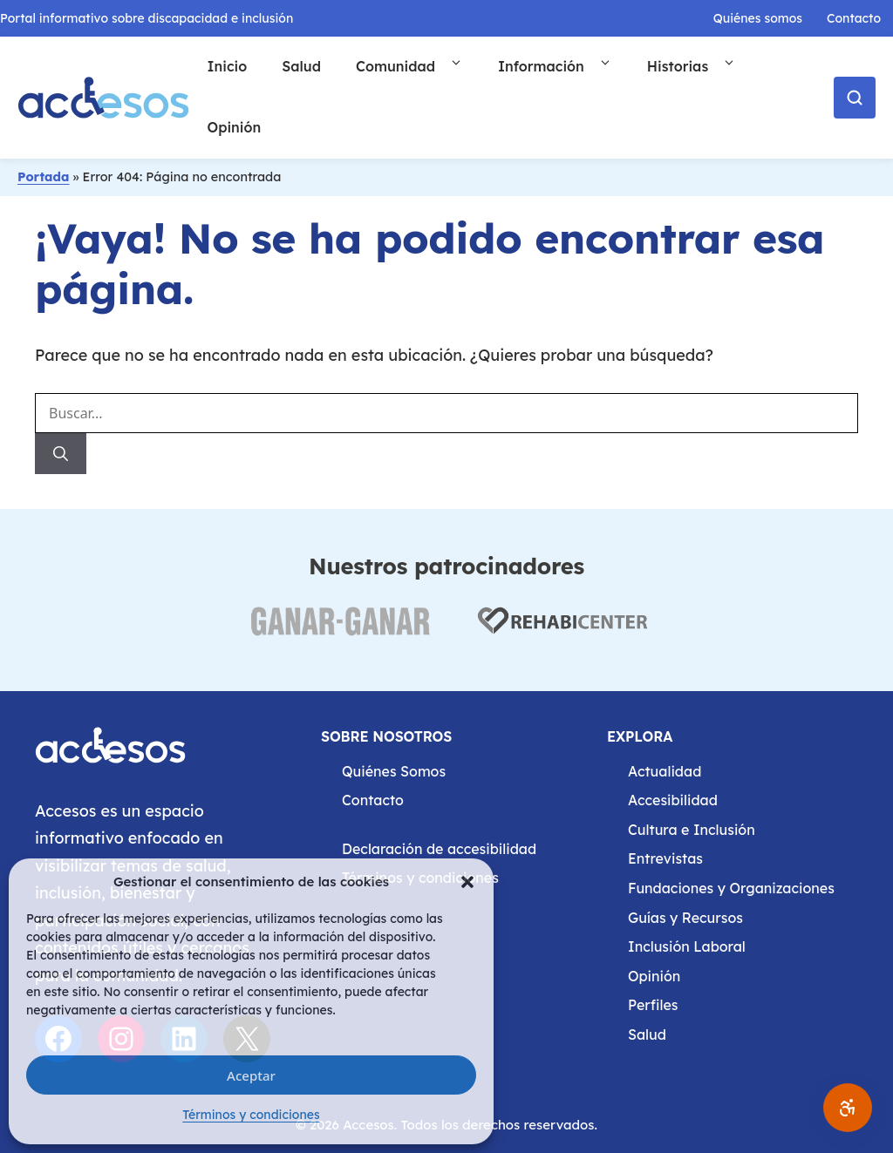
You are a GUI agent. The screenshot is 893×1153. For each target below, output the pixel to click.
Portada (43, 177)
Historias (700, 66)
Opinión (234, 127)
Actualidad (664, 771)
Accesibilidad (673, 800)
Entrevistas (665, 858)
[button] (467, 882)
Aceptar (251, 1075)
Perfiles (653, 1005)
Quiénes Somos (394, 771)
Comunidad (418, 66)
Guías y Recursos (685, 917)
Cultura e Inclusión (691, 829)
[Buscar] (60, 454)
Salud (301, 66)
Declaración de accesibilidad (439, 849)
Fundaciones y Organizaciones (731, 888)
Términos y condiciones (250, 1114)
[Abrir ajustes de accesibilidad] (847, 1107)
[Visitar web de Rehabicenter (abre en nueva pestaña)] (561, 631)
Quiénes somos (757, 18)
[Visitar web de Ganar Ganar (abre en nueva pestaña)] (339, 631)
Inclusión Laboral (687, 946)
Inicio (227, 66)
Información (564, 66)
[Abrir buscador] (855, 98)
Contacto (854, 18)
